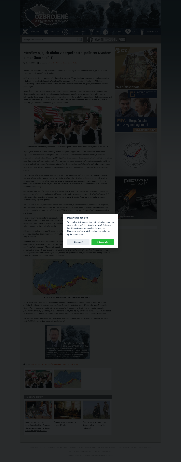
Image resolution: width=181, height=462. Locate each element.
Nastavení (78, 242)
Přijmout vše (102, 242)
